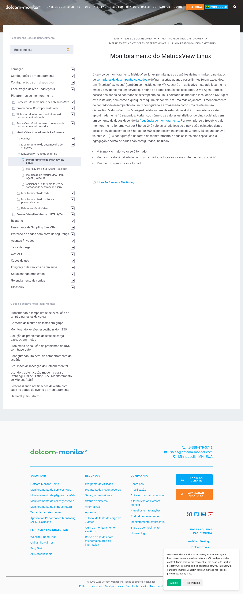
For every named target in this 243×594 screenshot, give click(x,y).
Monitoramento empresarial (148, 521)
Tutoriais (90, 7)
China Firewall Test (42, 542)
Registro (116, 7)
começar (17, 69)
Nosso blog (138, 533)
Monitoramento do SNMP (36, 193)
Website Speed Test (43, 536)
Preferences (193, 582)
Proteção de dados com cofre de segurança (40, 234)
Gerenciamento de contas (28, 280)
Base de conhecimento (145, 527)
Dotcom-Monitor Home (44, 483)
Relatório (17, 221)
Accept (174, 582)
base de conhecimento (63, 7)
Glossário (17, 287)
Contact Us (161, 7)
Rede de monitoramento (146, 516)
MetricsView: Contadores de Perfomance (40, 132)
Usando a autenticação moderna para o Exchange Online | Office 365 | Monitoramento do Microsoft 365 (41, 376)
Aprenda (90, 512)
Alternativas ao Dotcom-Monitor (146, 502)
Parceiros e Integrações (146, 510)
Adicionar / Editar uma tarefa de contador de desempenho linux (45, 186)
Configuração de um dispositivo (32, 82)
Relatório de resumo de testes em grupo (36, 323)
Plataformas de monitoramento (32, 96)
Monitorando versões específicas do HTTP (38, 329)
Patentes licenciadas (137, 586)
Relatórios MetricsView (34, 208)
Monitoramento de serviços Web (50, 489)
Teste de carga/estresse (45, 512)
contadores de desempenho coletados (121, 79)
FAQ (104, 7)
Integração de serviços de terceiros (34, 267)
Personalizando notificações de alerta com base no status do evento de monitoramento (39, 388)
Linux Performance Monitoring (115, 182)
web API (16, 254)
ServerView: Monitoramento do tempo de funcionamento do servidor (40, 125)
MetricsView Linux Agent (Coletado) (47, 168)
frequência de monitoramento (159, 120)
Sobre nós (137, 483)
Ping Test (36, 548)
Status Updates (138, 7)
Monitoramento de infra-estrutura (51, 506)
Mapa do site (157, 586)
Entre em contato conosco (147, 495)
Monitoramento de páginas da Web (52, 495)
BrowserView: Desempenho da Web (37, 108)
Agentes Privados (22, 240)
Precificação (138, 489)
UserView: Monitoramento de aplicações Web (43, 102)
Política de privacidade (91, 586)
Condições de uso (115, 586)
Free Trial (195, 7)
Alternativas (92, 506)
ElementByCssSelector (25, 396)
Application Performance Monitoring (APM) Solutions (53, 519)
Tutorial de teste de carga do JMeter (103, 519)
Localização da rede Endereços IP (33, 89)
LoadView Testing (197, 541)
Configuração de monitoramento (32, 76)
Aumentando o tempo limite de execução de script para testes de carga (39, 314)
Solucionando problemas (28, 274)
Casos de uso (20, 260)
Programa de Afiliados (99, 483)
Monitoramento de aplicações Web (52, 501)
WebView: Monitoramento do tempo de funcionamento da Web (39, 116)
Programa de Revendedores (103, 489)
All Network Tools (41, 553)
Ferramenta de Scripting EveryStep (34, 227)
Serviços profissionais (99, 495)
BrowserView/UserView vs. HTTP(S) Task (41, 214)
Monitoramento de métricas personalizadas (37, 201)
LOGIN (178, 7)
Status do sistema (96, 501)
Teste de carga (21, 247)
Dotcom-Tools (200, 547)
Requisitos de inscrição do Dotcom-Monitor (39, 366)
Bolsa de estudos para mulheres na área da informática (99, 540)
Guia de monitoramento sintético (100, 529)
